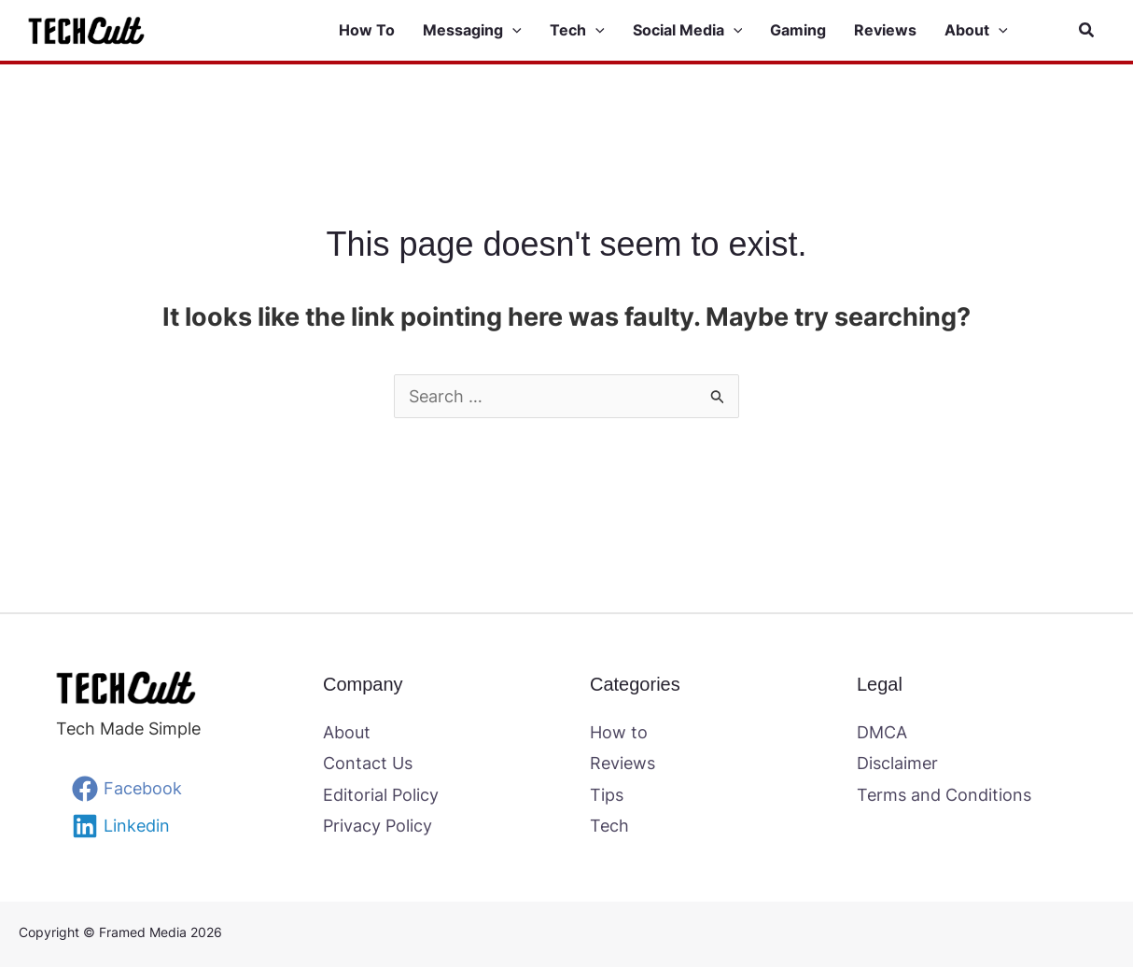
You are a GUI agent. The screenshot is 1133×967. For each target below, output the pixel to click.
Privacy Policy (377, 825)
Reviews (622, 763)
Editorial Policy (381, 795)
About (347, 732)
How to (619, 732)
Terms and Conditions (944, 795)
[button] (486, 31)
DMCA (882, 732)
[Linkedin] (120, 826)
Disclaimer (897, 763)
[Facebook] (127, 789)
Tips (606, 795)
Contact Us (368, 763)
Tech (609, 825)
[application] (512, 31)
